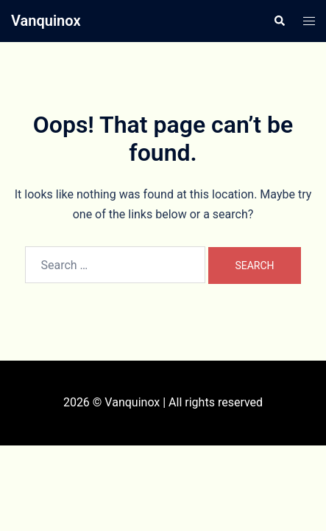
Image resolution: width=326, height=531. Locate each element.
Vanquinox (46, 21)
